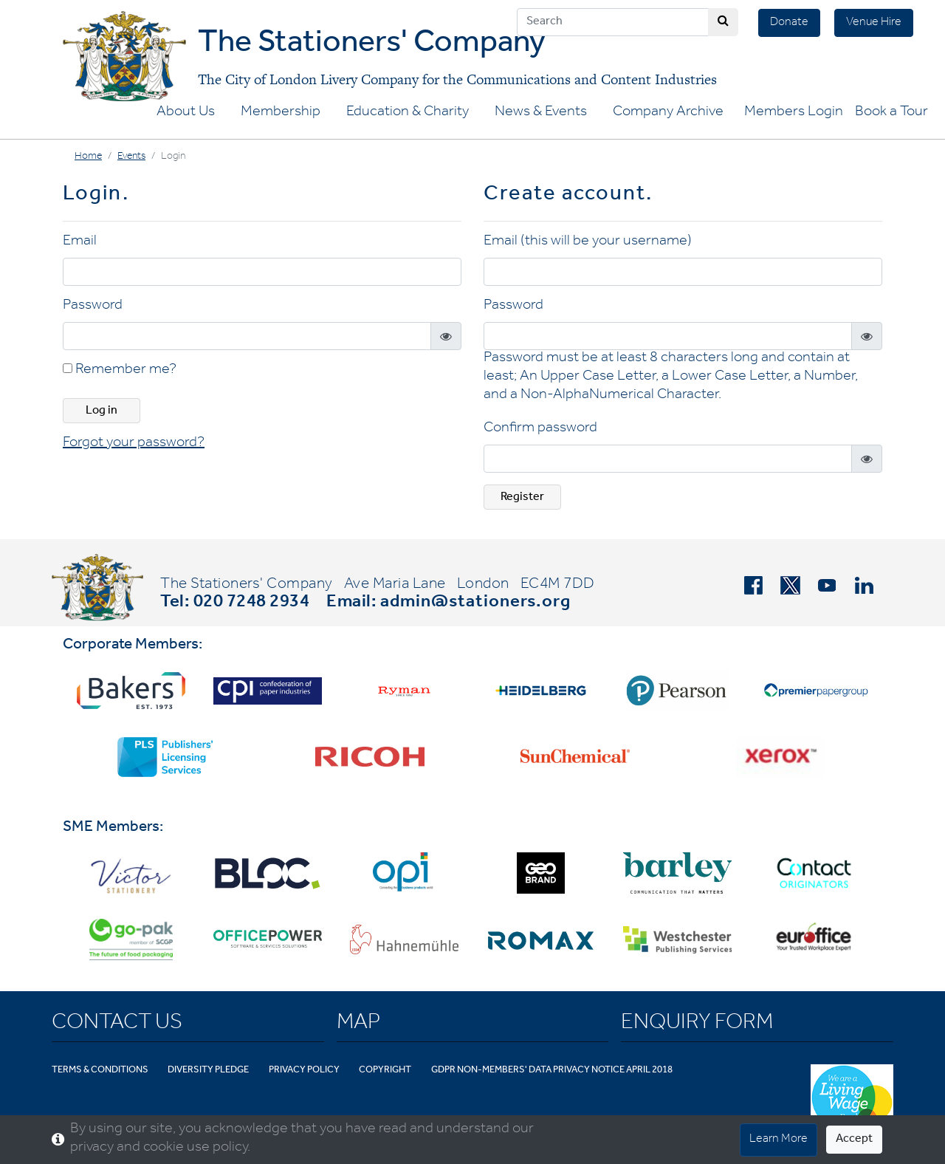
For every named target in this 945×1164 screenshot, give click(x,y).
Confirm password (540, 429)
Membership (280, 113)
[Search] (613, 22)
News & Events (541, 113)
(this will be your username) (606, 242)
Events (131, 157)
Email (80, 242)
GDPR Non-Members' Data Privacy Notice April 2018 (552, 1070)
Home (88, 157)
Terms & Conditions (100, 1070)
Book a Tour (891, 113)
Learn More (778, 1140)
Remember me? (119, 370)
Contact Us (117, 1024)
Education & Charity (407, 113)
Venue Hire (873, 23)
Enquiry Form (697, 1024)
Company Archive (668, 113)
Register (522, 498)
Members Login (793, 113)
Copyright (385, 1070)
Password (93, 306)
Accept (854, 1140)
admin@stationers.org (475, 603)
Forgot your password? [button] (134, 444)
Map (358, 1024)
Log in (101, 411)
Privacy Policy (304, 1070)
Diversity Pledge (208, 1070)
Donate (789, 23)
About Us (186, 113)
